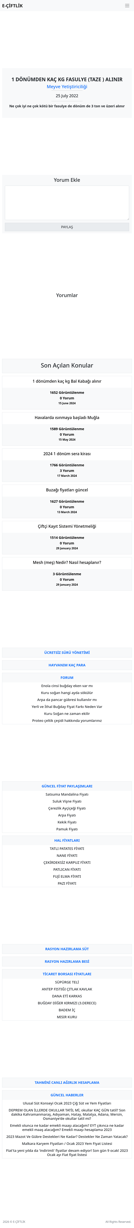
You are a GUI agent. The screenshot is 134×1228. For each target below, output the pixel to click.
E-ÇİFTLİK (12, 6)
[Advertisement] (67, 38)
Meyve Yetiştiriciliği (67, 86)
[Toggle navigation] (127, 5)
